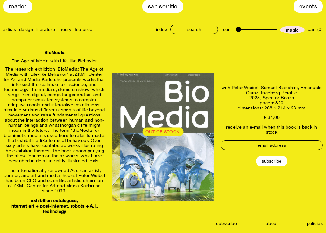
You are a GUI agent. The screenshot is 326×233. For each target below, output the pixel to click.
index (161, 29)
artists (9, 29)
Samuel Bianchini (279, 87)
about (272, 223)
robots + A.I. (84, 205)
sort (227, 29)
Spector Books (278, 97)
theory (65, 29)
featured (83, 29)
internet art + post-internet (39, 205)
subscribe (226, 223)
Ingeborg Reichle (279, 92)
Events (308, 6)
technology (54, 211)
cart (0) (315, 29)
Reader (17, 6)
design (26, 29)
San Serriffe (163, 6)
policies (315, 223)
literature (45, 29)
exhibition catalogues (53, 200)
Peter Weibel (245, 87)
